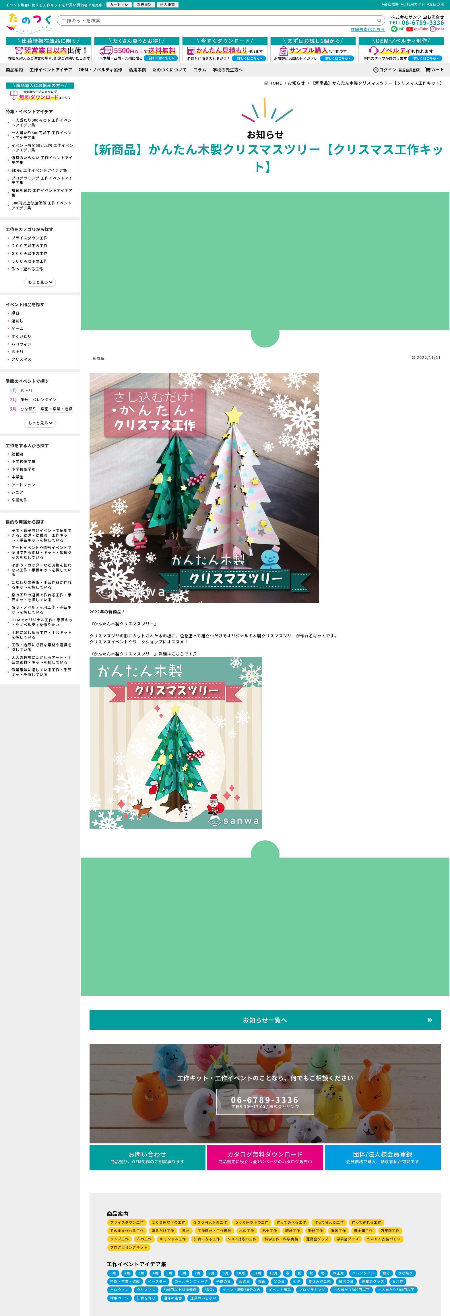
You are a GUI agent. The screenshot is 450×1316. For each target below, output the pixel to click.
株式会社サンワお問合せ (417, 17)
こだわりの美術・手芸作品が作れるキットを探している (40, 584)
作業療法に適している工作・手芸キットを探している (40, 672)
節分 (24, 399)
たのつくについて (169, 70)
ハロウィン (20, 344)
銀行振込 (144, 4)
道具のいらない (203, 1297)
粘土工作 (269, 1230)
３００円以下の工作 (28, 253)
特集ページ (119, 1297)
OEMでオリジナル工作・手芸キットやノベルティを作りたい (40, 622)
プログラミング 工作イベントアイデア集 (40, 180)
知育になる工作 (207, 1238)
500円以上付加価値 (180, 1289)
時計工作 (292, 1230)
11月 (257, 1272)
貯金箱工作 (363, 1230)
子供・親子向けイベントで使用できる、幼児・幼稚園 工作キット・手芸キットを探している (40, 535)
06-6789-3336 (265, 1101)
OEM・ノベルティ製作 (100, 70)
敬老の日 (346, 1281)
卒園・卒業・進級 (56, 408)
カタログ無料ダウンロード (265, 1157)
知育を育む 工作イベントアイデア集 (40, 193)
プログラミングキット (129, 1247)
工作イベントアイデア (51, 70)
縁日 (14, 313)
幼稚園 (16, 454)
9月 (226, 1272)
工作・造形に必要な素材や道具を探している (40, 647)
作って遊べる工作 (25, 269)
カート (434, 69)
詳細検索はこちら (368, 29)
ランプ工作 (119, 1238)
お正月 (16, 351)
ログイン (384, 70)
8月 (212, 1272)
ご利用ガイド (414, 4)
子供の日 (223, 1281)
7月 (198, 1272)
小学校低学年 (22, 461)
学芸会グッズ (348, 1238)
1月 (13, 390)
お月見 (398, 1281)
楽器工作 (338, 1230)
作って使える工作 (329, 1222)
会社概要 (391, 4)
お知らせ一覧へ (338, 1020)
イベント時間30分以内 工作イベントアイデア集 (40, 147)
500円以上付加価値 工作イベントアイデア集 (40, 205)
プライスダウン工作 (28, 238)
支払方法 (436, 4)
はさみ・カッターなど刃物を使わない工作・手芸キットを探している (40, 569)
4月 (155, 1272)
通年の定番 (173, 1297)
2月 (13, 400)
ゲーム (16, 328)
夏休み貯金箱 (320, 1281)
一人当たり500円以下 (396, 1289)
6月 (184, 1272)
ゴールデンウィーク (191, 1281)
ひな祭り (28, 408)
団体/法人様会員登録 (383, 1157)
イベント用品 (280, 1289)
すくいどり (20, 336)
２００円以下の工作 (28, 245)
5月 (169, 1272)
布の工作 (144, 1238)
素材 (186, 1230)
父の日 (279, 1281)
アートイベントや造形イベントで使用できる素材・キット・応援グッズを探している (40, 552)
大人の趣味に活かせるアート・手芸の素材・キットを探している (39, 660)
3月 (13, 409)
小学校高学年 (22, 469)
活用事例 (137, 70)
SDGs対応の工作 (242, 1238)
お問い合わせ (147, 1157)
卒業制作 (18, 500)
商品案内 (14, 70)
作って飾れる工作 (366, 1222)
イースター (157, 1281)
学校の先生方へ (228, 70)
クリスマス (20, 359)
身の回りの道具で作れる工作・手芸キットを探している (40, 597)
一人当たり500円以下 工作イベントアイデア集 (40, 135)
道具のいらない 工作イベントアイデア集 (40, 160)
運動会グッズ (317, 1238)
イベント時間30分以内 (241, 1289)
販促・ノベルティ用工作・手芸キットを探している (39, 609)
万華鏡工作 (390, 1230)
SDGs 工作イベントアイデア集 (37, 170)
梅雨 (262, 1281)
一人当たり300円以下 (351, 1289)
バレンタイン (44, 399)
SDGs (209, 1289)
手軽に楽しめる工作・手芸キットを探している (40, 635)
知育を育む (146, 1297)
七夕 (296, 1281)
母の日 (244, 1281)
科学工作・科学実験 (281, 1238)
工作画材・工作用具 (214, 1230)
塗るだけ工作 (163, 1230)
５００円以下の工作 (28, 261)
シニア (16, 492)
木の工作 (246, 1230)
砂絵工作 (315, 1230)
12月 (273, 1272)
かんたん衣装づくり (384, 1238)
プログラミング (312, 1289)
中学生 (16, 477)
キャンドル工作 (173, 1238)
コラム (199, 70)
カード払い (119, 4)
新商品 (98, 358)
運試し (16, 320)
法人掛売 (167, 4)
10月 (241, 1272)
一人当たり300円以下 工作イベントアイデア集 (40, 122)
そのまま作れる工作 (127, 1230)
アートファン (21, 484)
